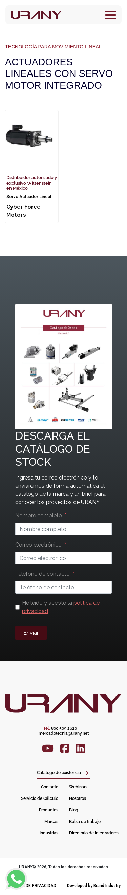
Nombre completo (38, 515)
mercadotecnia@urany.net (64, 733)
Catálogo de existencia (59, 772)
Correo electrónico (38, 544)
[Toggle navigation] (110, 15)
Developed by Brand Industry (94, 885)
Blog (73, 810)
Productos (48, 810)
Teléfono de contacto (42, 574)
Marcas (51, 821)
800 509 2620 (60, 728)
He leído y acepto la (61, 607)
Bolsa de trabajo (85, 821)
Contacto (49, 787)
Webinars (78, 787)
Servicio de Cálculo (39, 798)
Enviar (31, 633)
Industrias (49, 833)
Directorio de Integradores (94, 833)
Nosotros (77, 798)
